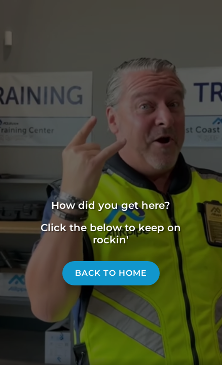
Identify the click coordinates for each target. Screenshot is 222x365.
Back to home (111, 273)
